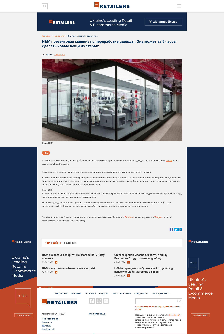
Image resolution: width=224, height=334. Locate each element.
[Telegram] (106, 301)
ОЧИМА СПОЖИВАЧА (121, 292)
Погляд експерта (161, 292)
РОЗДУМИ (103, 292)
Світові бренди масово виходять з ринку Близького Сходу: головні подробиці (140, 256)
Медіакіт (46, 325)
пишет (169, 160)
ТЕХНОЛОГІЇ (90, 292)
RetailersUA (174, 315)
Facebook (129, 217)
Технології (59, 36)
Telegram (158, 217)
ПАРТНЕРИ (76, 292)
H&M (46, 153)
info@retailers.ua (97, 314)
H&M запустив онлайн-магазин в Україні (68, 268)
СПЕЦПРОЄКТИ (142, 292)
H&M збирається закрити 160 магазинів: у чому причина (73, 256)
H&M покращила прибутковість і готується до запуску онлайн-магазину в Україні (144, 270)
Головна (46, 36)
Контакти (47, 322)
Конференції (48, 329)
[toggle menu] (179, 6)
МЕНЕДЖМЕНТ (61, 292)
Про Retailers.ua (50, 319)
